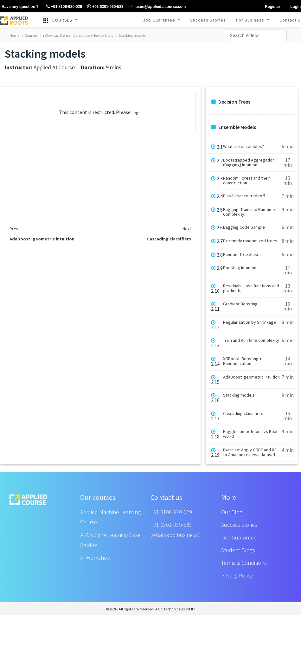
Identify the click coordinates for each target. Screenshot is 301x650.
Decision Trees (230, 102)
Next (187, 229)
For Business (251, 20)
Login (136, 112)
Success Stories (208, 20)
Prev (14, 229)
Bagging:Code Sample (244, 227)
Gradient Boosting (240, 304)
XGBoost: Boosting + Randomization (242, 361)
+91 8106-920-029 (171, 512)
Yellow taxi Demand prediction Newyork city (76, 35)
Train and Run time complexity (251, 340)
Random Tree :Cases (242, 254)
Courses (29, 35)
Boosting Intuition (239, 267)
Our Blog (231, 512)
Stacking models (131, 35)
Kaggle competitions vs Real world (250, 434)
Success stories (239, 524)
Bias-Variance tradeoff (244, 196)
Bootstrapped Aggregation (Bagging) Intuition (249, 162)
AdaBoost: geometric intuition (251, 377)
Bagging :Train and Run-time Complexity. (249, 212)
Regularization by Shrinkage (249, 322)
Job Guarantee (159, 20)
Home (14, 35)
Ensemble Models (233, 127)
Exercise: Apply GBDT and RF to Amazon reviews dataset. (250, 452)
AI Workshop (95, 557)
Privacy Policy (237, 575)
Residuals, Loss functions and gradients (251, 288)
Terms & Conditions (244, 562)
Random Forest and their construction (246, 180)
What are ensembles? (243, 146)
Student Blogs (238, 550)
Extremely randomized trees (250, 241)
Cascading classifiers (243, 413)
